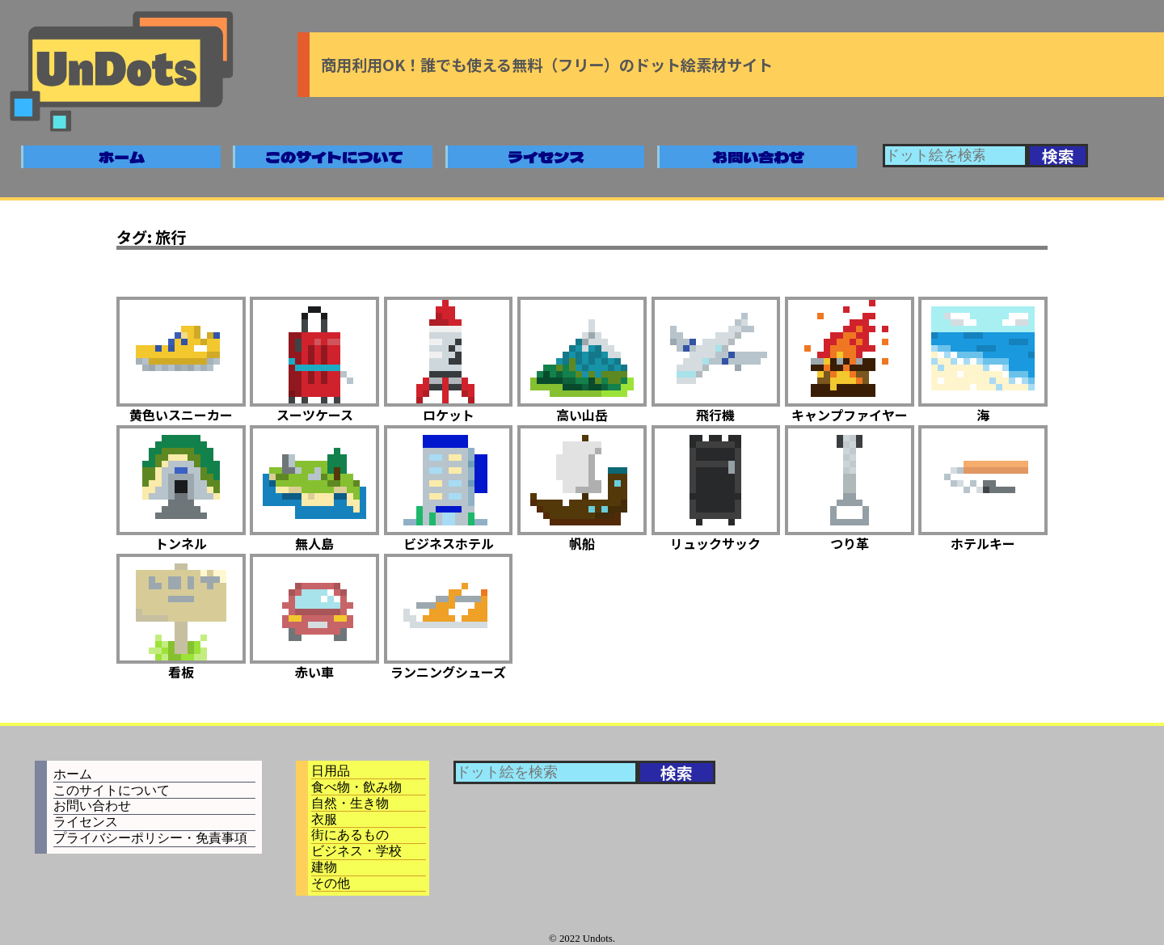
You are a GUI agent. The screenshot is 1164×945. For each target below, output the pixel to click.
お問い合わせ (758, 157)
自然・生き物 (350, 803)
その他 (330, 883)
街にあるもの (350, 835)
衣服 (324, 819)
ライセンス (546, 157)
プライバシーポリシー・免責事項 (150, 838)
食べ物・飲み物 (356, 787)
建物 (324, 867)
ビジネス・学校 (356, 851)
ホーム (122, 157)
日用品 (330, 771)
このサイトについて (334, 157)
